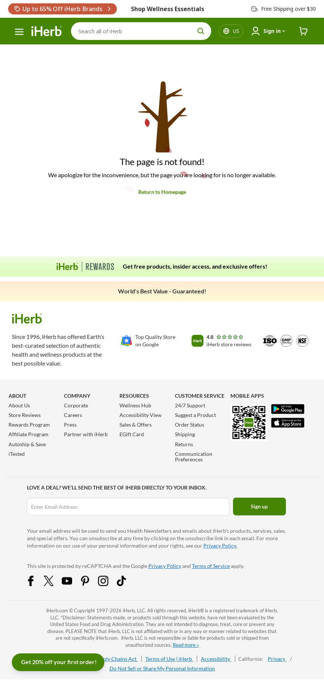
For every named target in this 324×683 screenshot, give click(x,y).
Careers (73, 415)
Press (70, 424)
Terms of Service (211, 566)
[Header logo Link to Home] (46, 31)
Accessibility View (140, 415)
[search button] (200, 31)
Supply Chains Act (116, 659)
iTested (17, 454)
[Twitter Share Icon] (53, 584)
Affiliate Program (28, 434)
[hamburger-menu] (19, 31)
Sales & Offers (135, 424)
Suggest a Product (195, 415)
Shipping (185, 434)
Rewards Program (29, 424)
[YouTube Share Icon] (71, 584)
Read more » (186, 645)
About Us (19, 405)
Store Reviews (25, 415)
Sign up (259, 506)
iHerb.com (57, 610)
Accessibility (216, 659)
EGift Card (131, 434)
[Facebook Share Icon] (35, 584)
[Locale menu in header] (236, 31)
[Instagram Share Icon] (108, 584)
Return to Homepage (162, 192)
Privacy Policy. (220, 545)
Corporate (76, 405)
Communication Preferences (193, 456)
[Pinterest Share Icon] (89, 584)
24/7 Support (190, 405)
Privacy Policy (164, 566)
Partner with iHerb (86, 434)
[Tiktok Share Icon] (126, 584)
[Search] (141, 31)
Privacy (277, 659)
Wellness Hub (135, 405)
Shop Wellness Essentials (167, 9)
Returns (184, 444)
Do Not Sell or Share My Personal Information (162, 668)
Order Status (189, 424)
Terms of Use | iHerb (169, 659)
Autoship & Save (27, 444)
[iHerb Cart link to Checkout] (304, 31)
